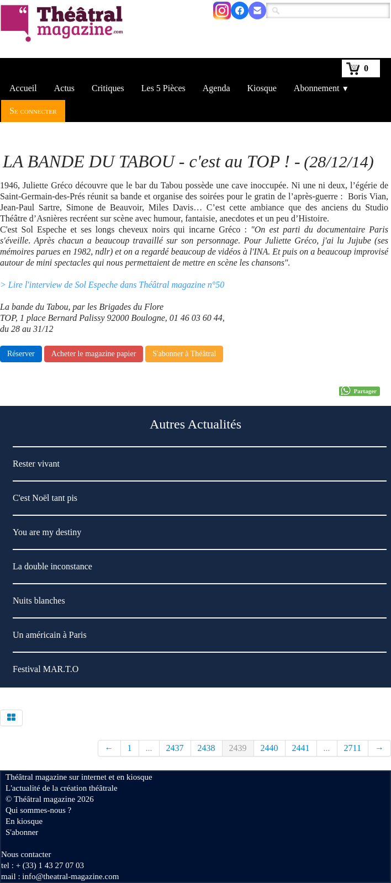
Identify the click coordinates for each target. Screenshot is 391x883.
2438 (206, 748)
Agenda (216, 88)
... (149, 748)
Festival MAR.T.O (45, 669)
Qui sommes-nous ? (38, 810)
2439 (238, 748)
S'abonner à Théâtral (184, 354)
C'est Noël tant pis (45, 498)
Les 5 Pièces (163, 88)
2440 (269, 748)
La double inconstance (52, 566)
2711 (352, 748)
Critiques (108, 88)
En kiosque (24, 821)
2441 (301, 748)
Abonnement (321, 88)
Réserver (21, 354)
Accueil (23, 88)
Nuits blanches (39, 600)
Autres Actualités (195, 424)
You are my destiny (47, 532)
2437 (175, 748)
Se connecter (33, 110)
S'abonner (22, 832)
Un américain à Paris (50, 634)
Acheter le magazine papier (93, 354)
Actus (64, 88)
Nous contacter (26, 854)
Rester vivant (37, 463)
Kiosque (262, 88)
